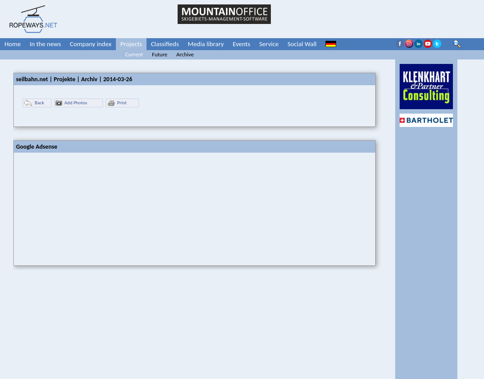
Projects (131, 44)
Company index (90, 44)
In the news (45, 44)
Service (269, 44)
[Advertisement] (80, 208)
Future (159, 54)
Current (134, 54)
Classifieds (165, 44)
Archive (185, 54)
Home (12, 44)
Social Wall (302, 44)
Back (34, 103)
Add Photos (71, 103)
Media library (206, 44)
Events (241, 44)
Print (117, 103)
